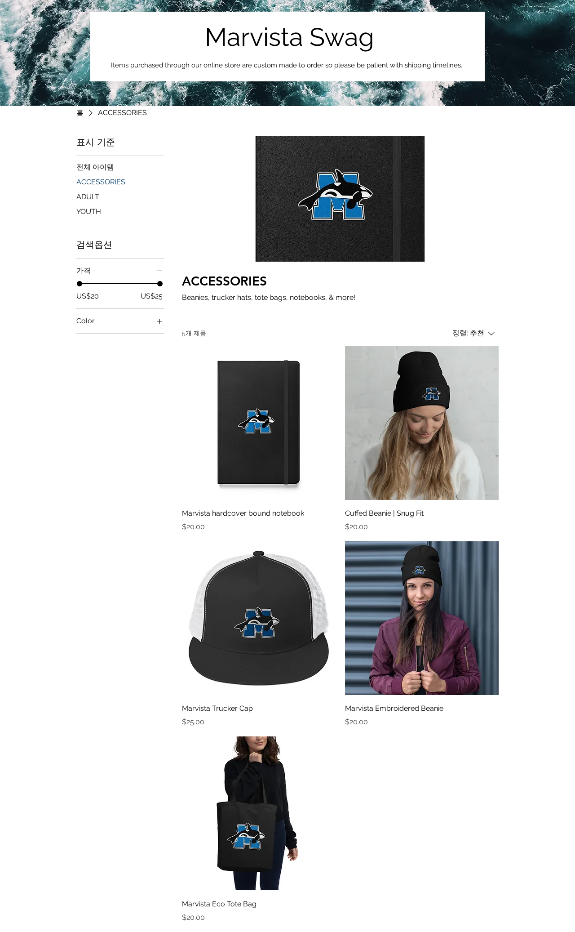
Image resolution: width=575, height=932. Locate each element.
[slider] (79, 283)
